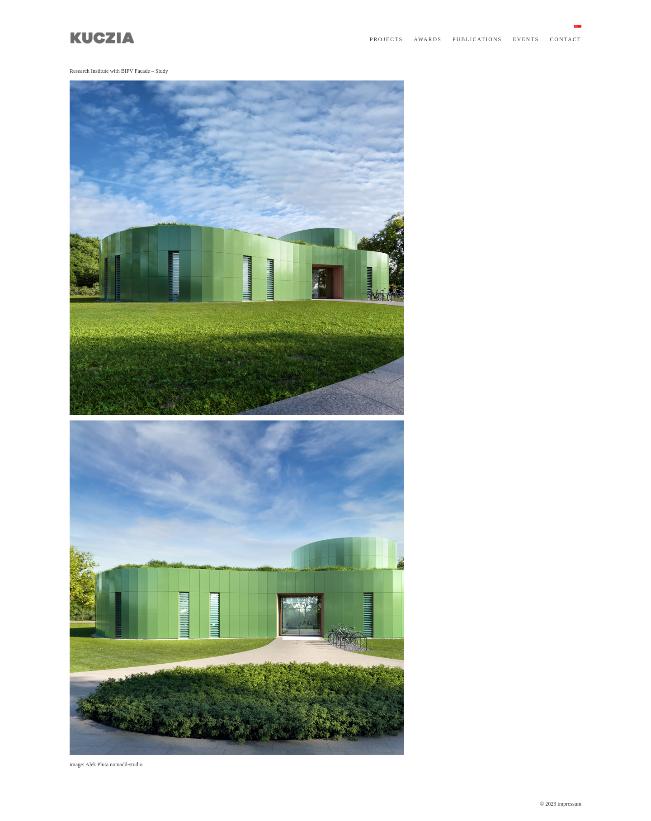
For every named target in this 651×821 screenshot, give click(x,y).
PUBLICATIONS (477, 39)
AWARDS (428, 39)
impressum (569, 804)
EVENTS (526, 39)
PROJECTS (386, 39)
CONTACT (565, 39)
